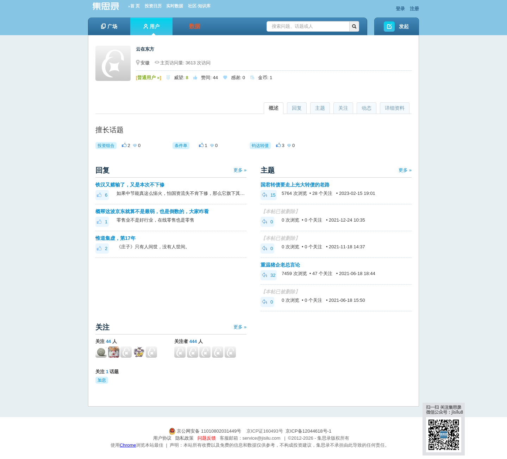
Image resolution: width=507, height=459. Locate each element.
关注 (343, 108)
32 (268, 275)
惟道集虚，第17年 (115, 238)
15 (268, 195)
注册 (414, 8)
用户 (151, 29)
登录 (400, 8)
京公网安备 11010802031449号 (206, 431)
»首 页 (134, 6)
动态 (366, 108)
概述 (273, 108)
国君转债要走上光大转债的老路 (295, 184)
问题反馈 (207, 438)
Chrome (128, 445)
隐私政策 (184, 438)
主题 (320, 108)
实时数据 (174, 6)
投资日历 (153, 6)
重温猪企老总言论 (280, 265)
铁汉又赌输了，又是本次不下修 (129, 184)
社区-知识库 (199, 6)
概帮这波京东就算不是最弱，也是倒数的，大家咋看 (152, 211)
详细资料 (395, 108)
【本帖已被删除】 (280, 211)
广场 (109, 26)
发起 (404, 26)
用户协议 (162, 438)
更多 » (239, 170)
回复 (297, 108)
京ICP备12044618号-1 (308, 431)
